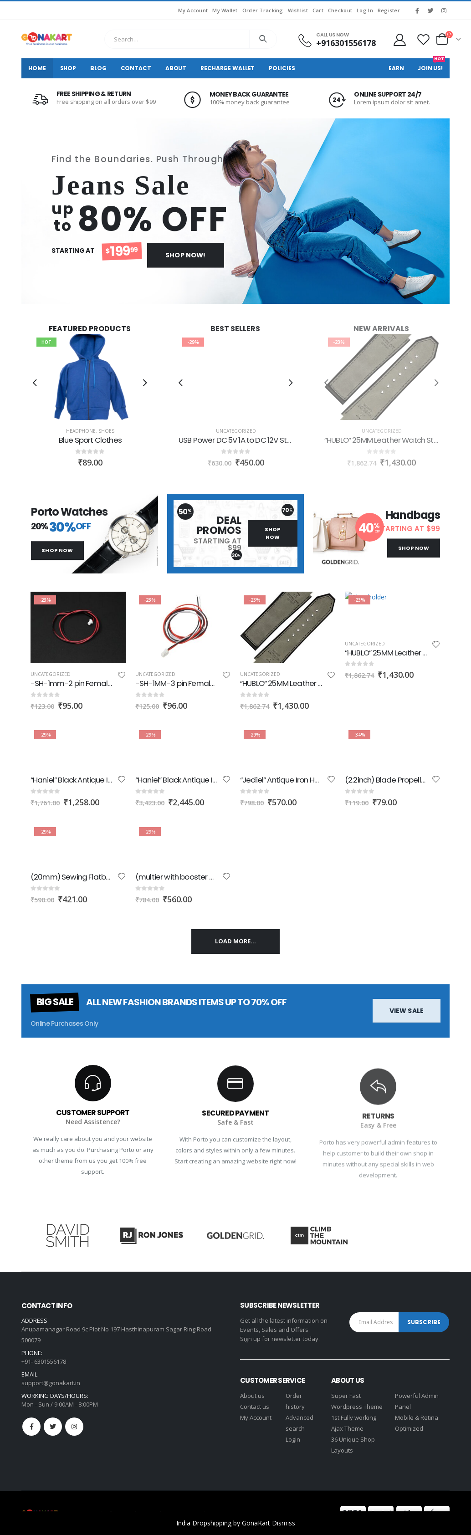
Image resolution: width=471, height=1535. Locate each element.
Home (37, 68)
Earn (396, 68)
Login (293, 1439)
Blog (98, 68)
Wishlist (298, 10)
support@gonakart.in (50, 1383)
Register (389, 10)
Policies (282, 68)
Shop (68, 68)
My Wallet (224, 10)
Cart (317, 10)
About (175, 68)
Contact (136, 68)
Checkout (340, 10)
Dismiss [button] (283, 1523)
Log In (365, 10)
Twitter (53, 1426)
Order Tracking (262, 10)
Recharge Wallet (227, 68)
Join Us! (431, 65)
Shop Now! (185, 255)
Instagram (74, 1426)
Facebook (31, 1426)
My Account (193, 10)
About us (252, 1396)
